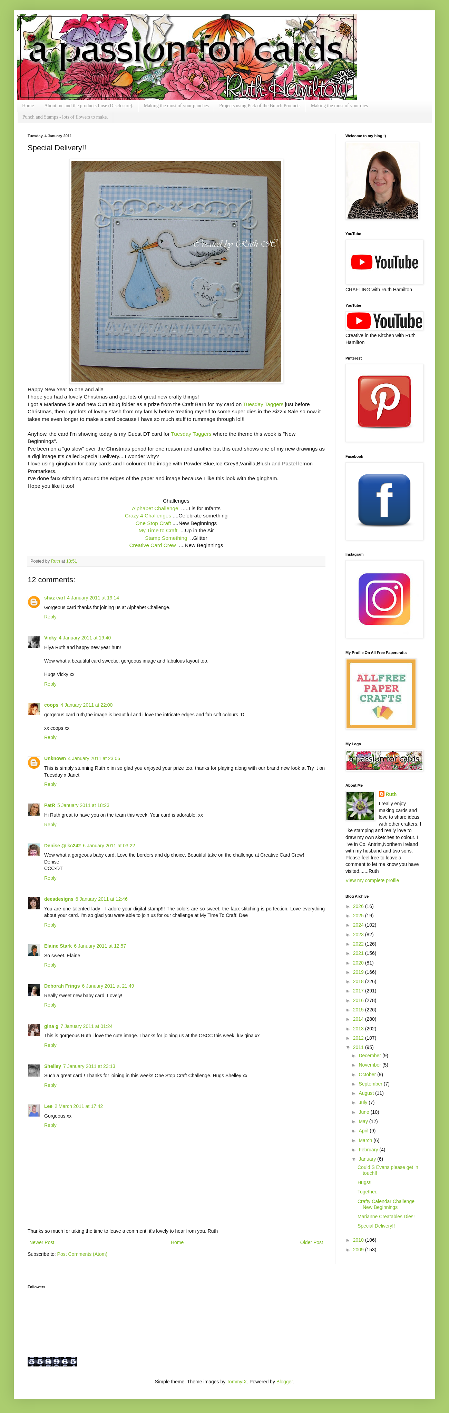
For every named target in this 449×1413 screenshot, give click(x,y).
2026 (359, 906)
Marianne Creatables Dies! (386, 1216)
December (370, 1055)
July (364, 1102)
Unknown (55, 758)
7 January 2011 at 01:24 (86, 1026)
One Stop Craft (153, 523)
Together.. (368, 1191)
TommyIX (237, 1381)
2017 (359, 990)
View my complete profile (372, 880)
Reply (50, 616)
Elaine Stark (58, 946)
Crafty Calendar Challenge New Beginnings (386, 1204)
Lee (48, 1106)
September (371, 1084)
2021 (359, 953)
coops (51, 705)
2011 (359, 1047)
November (370, 1065)
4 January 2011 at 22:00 (86, 705)
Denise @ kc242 (62, 845)
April (364, 1130)
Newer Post (41, 1242)
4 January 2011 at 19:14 (93, 597)
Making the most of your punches (176, 105)
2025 (359, 915)
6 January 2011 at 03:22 (109, 845)
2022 (359, 944)
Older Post (311, 1242)
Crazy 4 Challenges (148, 515)
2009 (359, 1249)
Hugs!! (364, 1182)
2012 (359, 1038)
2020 (359, 963)
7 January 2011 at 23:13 (89, 1066)
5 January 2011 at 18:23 (83, 805)
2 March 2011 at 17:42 (79, 1106)
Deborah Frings (62, 986)
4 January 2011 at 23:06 (94, 758)
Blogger (284, 1381)
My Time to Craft (157, 530)
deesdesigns (59, 899)
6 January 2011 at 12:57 (100, 946)
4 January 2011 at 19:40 (85, 637)
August (367, 1093)
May (364, 1121)
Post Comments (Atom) (82, 1254)
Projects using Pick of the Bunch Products (260, 105)
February (369, 1149)
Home (28, 105)
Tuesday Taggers (263, 404)
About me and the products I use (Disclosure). (88, 105)
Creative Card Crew (152, 545)
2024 (359, 925)
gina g (51, 1026)
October (368, 1074)
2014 (359, 1019)
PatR (49, 805)
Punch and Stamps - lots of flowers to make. (65, 117)
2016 (359, 1000)
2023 (359, 934)
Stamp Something (166, 538)
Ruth (56, 561)
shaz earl (54, 597)
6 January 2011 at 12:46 (102, 899)
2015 (359, 1009)
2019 (359, 972)
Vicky (50, 637)
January (368, 1159)
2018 (359, 981)
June (364, 1112)
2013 (359, 1028)
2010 (359, 1240)
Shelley (52, 1066)
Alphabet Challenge (155, 508)
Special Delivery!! (376, 1226)
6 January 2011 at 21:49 (108, 986)
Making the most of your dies (339, 105)
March (366, 1140)
